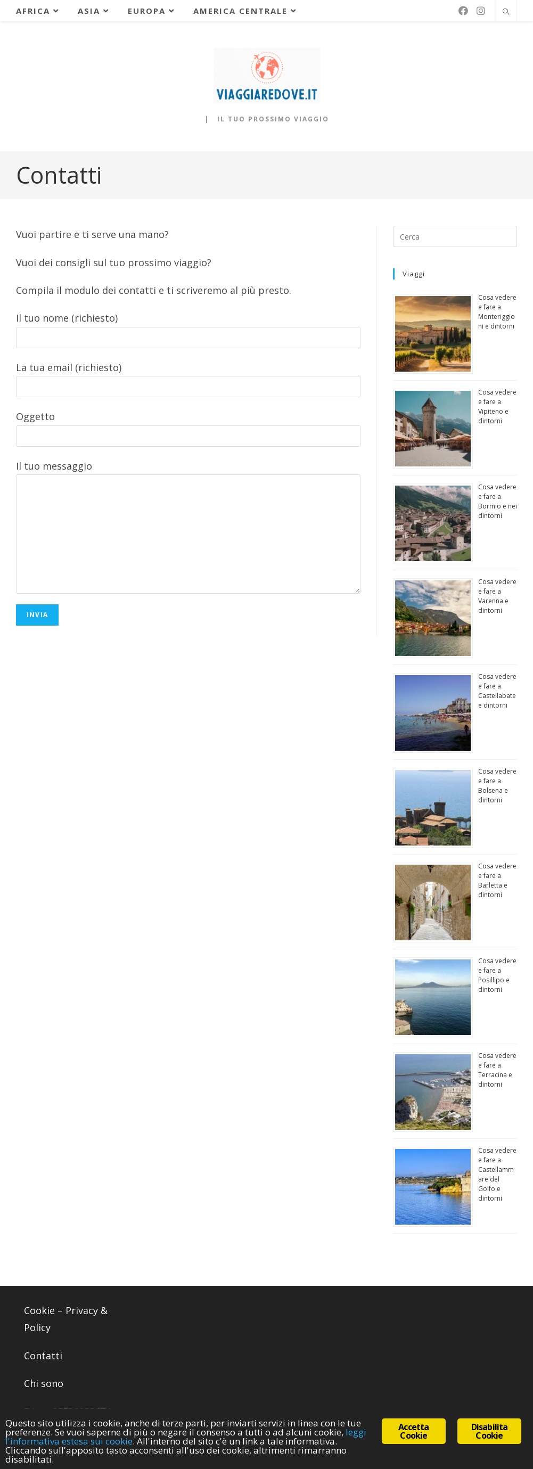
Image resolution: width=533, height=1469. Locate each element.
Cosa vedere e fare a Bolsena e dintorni (497, 786)
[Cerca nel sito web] (505, 12)
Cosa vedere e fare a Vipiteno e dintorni (497, 406)
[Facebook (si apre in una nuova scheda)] (463, 10)
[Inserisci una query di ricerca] (455, 236)
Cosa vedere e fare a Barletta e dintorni (497, 880)
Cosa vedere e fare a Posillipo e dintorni (497, 975)
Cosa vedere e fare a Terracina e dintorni (497, 1070)
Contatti (43, 1355)
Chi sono (43, 1383)
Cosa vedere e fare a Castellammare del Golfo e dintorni (497, 1174)
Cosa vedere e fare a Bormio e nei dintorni (497, 501)
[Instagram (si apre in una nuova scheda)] (480, 10)
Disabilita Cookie (489, 1431)
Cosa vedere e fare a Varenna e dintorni (497, 596)
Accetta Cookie (413, 1431)
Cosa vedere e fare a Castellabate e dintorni (497, 691)
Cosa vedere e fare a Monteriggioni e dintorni (497, 312)
